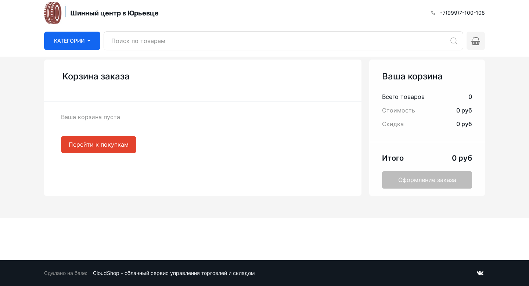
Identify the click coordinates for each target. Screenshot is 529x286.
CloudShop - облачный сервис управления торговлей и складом (174, 273)
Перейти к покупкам (99, 144)
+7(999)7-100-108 (462, 13)
